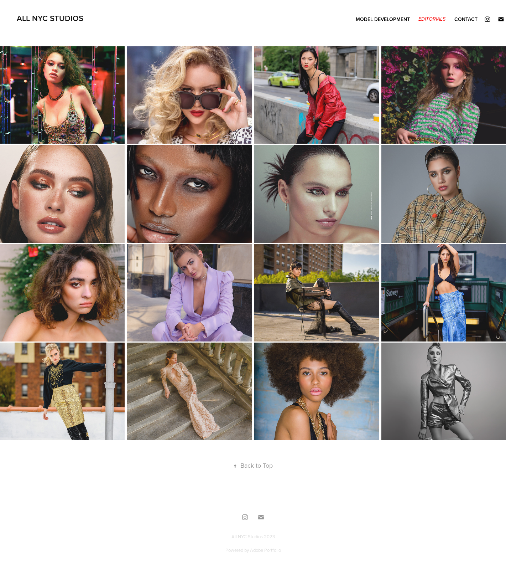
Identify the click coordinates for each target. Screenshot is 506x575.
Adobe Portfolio (265, 550)
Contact (466, 19)
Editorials (431, 19)
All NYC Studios (50, 18)
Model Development (383, 19)
